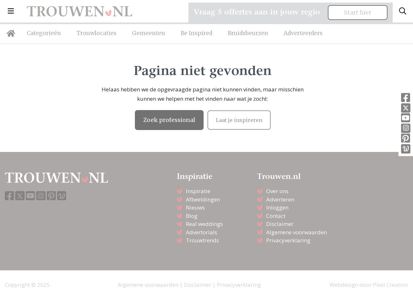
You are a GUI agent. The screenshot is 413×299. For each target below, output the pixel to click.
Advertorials (201, 232)
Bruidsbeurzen (248, 33)
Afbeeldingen (203, 199)
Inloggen (277, 207)
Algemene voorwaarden (296, 232)
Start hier (357, 12)
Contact (276, 216)
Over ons (277, 191)
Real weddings (204, 224)
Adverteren (280, 199)
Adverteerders (303, 33)
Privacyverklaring (288, 240)
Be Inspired (196, 33)
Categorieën (44, 33)
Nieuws (195, 207)
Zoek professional (169, 120)
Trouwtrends (202, 240)
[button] (11, 11)
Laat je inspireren (239, 120)
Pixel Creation (390, 284)
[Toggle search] (402, 11)
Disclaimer (280, 224)
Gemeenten (148, 33)
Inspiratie (198, 191)
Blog (191, 216)
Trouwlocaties (96, 33)
